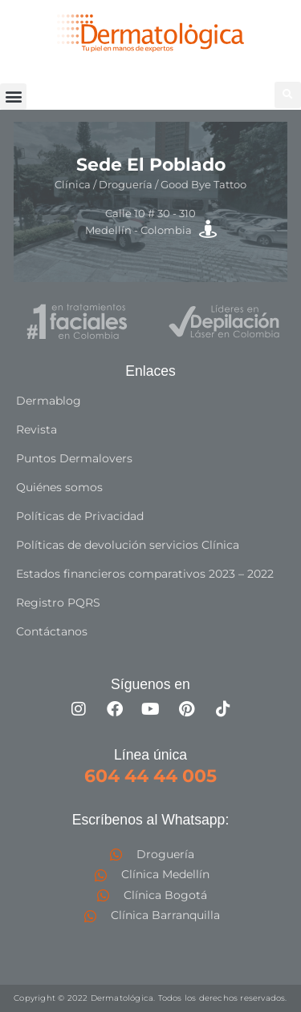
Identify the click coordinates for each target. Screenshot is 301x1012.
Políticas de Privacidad (80, 516)
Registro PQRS (58, 602)
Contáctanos (51, 631)
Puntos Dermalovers (74, 458)
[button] (13, 96)
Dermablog (48, 400)
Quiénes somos (59, 487)
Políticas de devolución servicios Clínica (127, 545)
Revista (36, 429)
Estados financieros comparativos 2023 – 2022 (145, 573)
